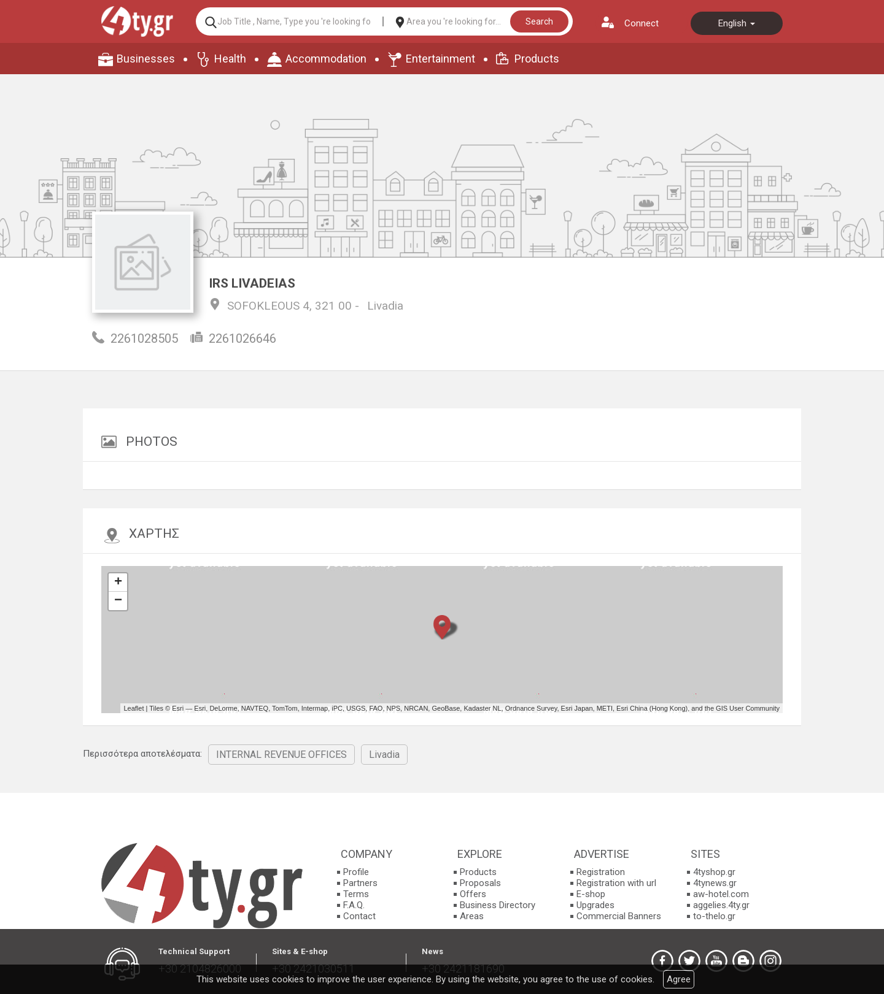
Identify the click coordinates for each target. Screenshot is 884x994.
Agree (679, 979)
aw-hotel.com (721, 894)
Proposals (480, 883)
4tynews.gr (715, 883)
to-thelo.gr (714, 916)
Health (230, 58)
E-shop (590, 894)
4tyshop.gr (714, 871)
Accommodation (325, 58)
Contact (359, 916)
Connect (641, 23)
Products (536, 58)
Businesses (146, 58)
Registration (600, 871)
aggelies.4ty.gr (721, 905)
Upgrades (595, 905)
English (736, 23)
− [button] (118, 601)
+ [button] (118, 582)
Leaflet (133, 708)
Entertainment (440, 58)
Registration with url (616, 883)
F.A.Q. (354, 905)
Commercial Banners (618, 916)
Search (539, 21)
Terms (356, 894)
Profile (356, 871)
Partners (360, 883)
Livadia (385, 306)
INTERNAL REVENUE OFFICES (281, 754)
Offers (473, 894)
